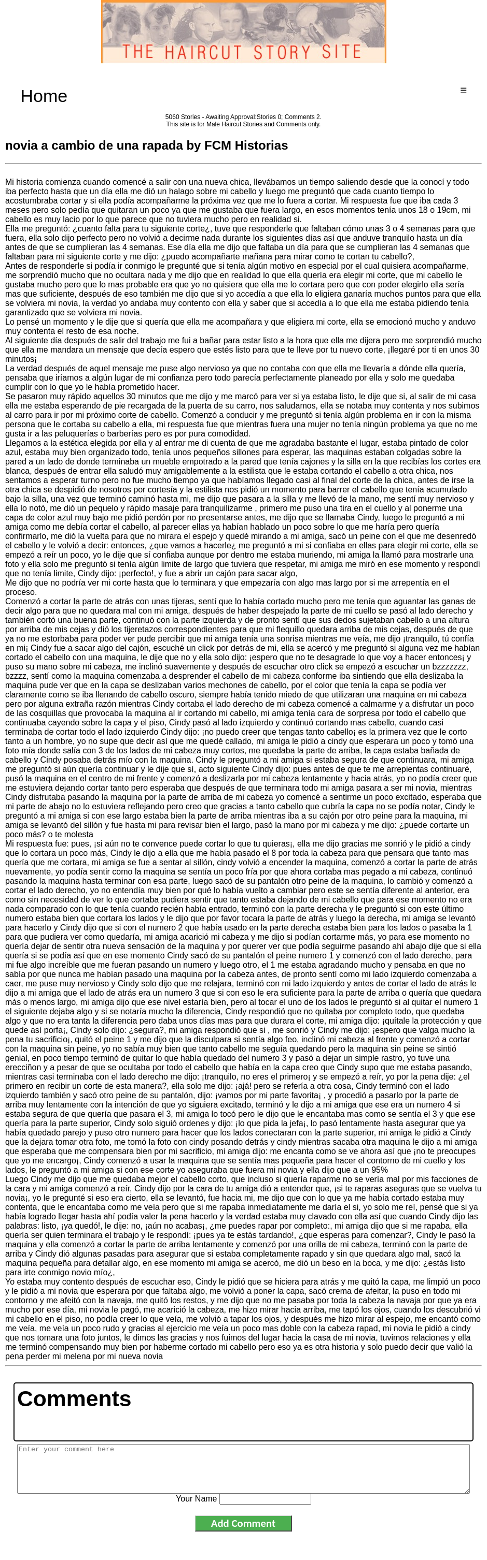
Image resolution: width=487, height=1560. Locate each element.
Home (43, 96)
